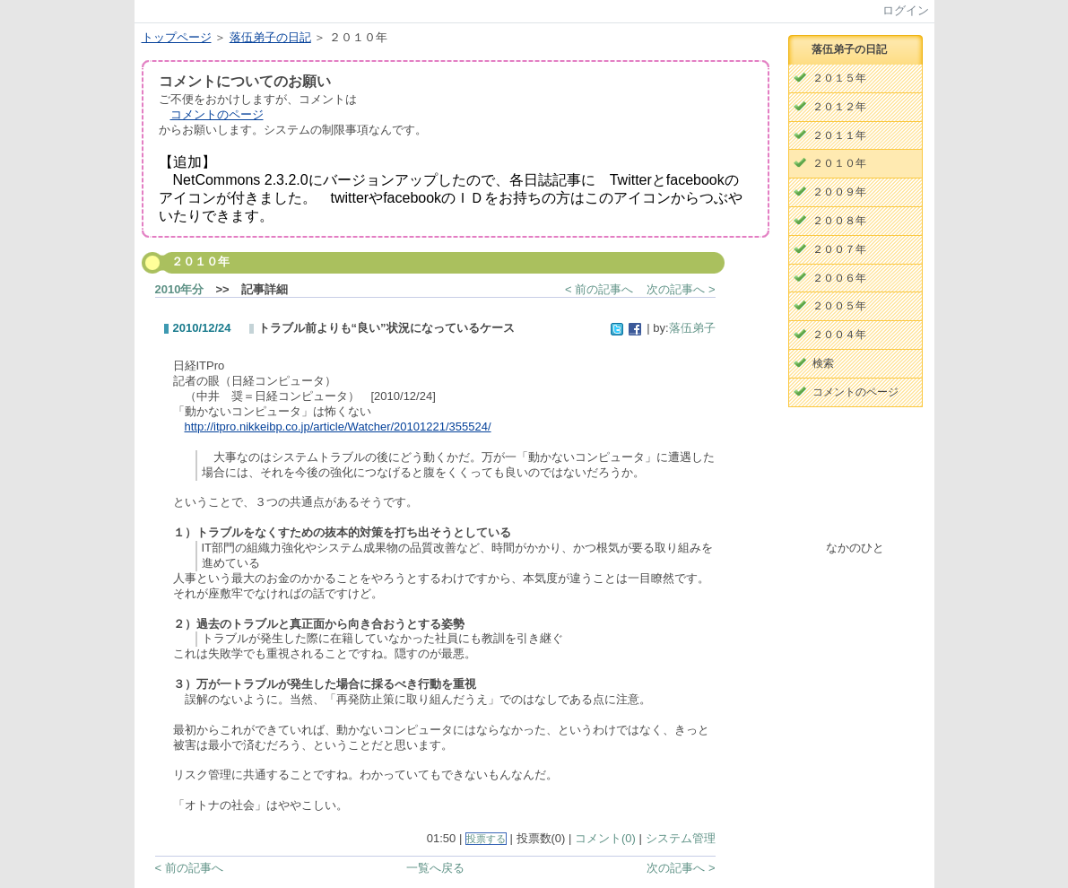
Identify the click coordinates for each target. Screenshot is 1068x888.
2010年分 (179, 289)
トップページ (177, 37)
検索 (823, 363)
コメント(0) (605, 838)
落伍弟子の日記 (270, 37)
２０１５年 (839, 78)
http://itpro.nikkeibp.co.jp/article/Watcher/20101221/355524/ (338, 426)
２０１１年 (839, 135)
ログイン (905, 10)
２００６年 (839, 278)
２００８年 (839, 220)
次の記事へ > (681, 289)
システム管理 (681, 838)
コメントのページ (217, 114)
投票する (486, 838)
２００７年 (839, 249)
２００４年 (839, 334)
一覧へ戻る (435, 868)
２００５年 (839, 306)
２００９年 (839, 192)
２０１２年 (839, 106)
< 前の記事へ (599, 289)
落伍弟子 (692, 328)
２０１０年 (839, 163)
